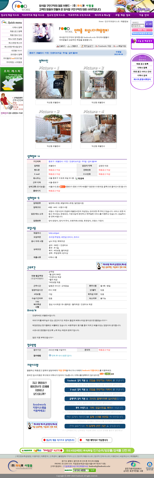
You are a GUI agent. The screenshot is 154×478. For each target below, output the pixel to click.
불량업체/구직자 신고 (67, 456)
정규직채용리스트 (112, 21)
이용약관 (36, 456)
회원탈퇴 (134, 456)
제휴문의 (44, 456)
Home (101, 21)
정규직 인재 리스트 (102, 456)
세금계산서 (124, 456)
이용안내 (114, 456)
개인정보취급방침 (23, 456)
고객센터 (53, 456)
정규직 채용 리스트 (85, 456)
